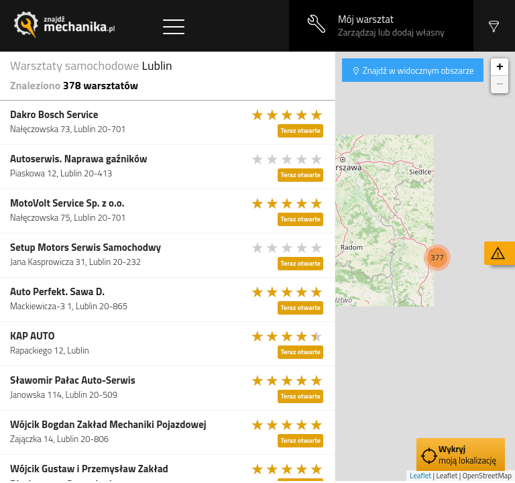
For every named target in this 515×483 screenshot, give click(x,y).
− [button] (500, 84)
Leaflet (420, 475)
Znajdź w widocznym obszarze (417, 70)
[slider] (288, 114)
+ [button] (500, 67)
